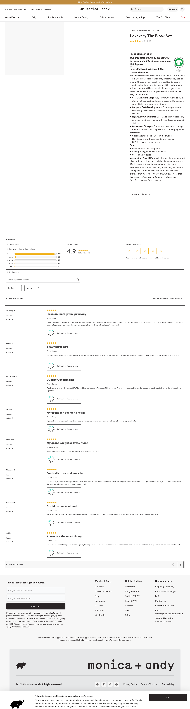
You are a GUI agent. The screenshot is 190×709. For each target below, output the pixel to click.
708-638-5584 (169, 606)
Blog (97, 596)
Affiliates (99, 610)
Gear (127, 610)
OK (168, 681)
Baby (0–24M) (132, 591)
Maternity (130, 587)
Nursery (129, 606)
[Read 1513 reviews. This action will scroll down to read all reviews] (148, 41)
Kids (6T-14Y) (131, 601)
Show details (138, 704)
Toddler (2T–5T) (132, 596)
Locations (100, 601)
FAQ (157, 596)
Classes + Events (103, 591)
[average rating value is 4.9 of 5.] (138, 41)
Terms (18, 627)
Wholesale (100, 615)
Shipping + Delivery (164, 587)
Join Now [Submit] (35, 606)
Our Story (99, 587)
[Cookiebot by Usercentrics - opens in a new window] (17, 704)
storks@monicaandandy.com (169, 614)
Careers (99, 606)
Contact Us (160, 601)
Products (134, 30)
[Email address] (35, 590)
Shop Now (107, 2)
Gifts (127, 615)
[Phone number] (35, 598)
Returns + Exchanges (165, 591)
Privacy (26, 627)
